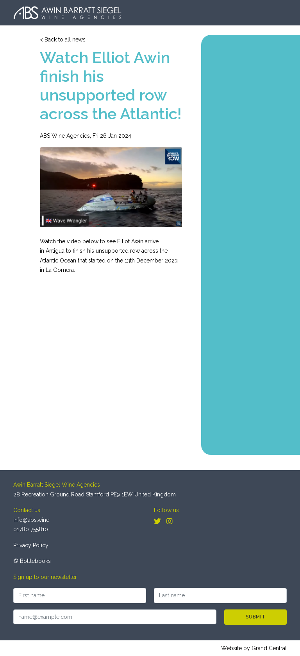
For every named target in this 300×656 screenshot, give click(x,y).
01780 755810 (30, 529)
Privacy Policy (30, 545)
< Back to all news (63, 39)
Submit (256, 617)
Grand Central (269, 648)
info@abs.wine (31, 520)
